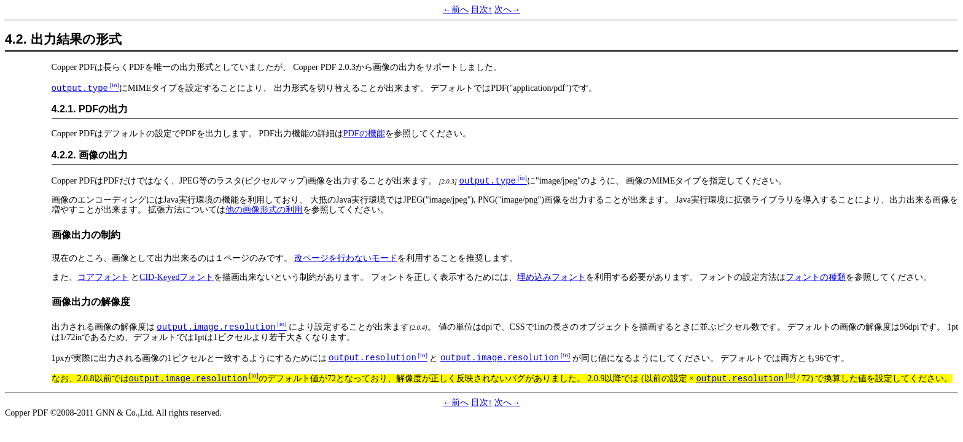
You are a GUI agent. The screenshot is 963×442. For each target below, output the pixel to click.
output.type (80, 88)
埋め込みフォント (551, 277)
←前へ (456, 9)
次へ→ (507, 9)
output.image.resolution (216, 327)
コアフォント (103, 277)
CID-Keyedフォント (176, 277)
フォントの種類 (816, 277)
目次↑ (482, 9)
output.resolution (372, 358)
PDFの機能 (364, 133)
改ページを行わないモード (345, 258)
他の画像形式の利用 (264, 209)
